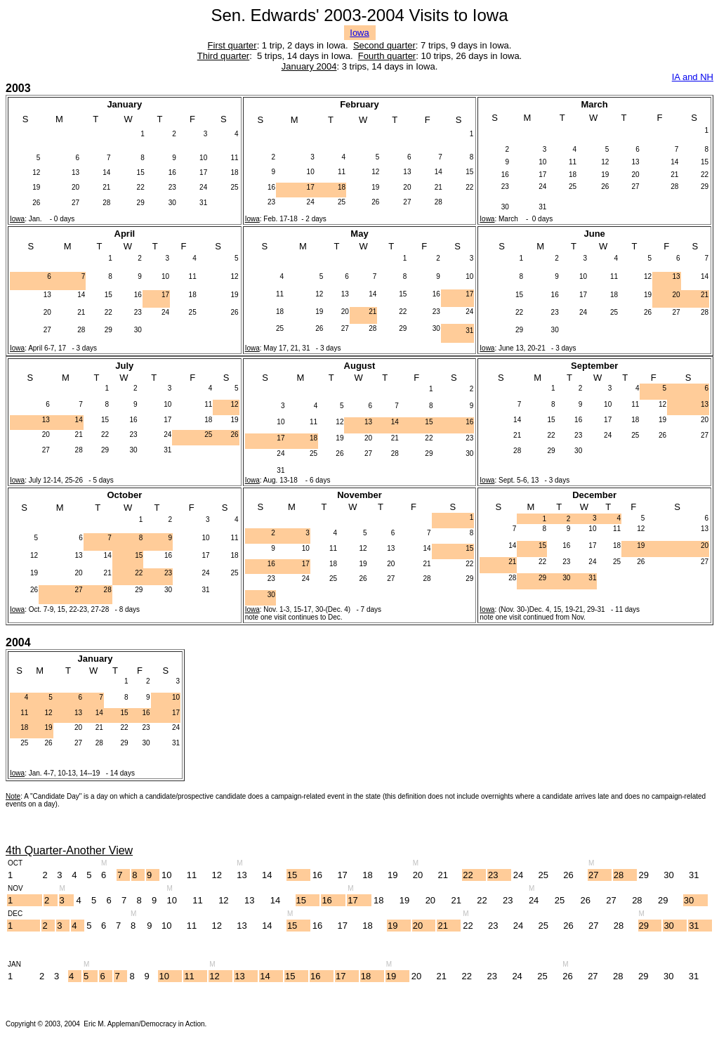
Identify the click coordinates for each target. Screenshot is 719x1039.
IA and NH (692, 77)
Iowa (359, 32)
